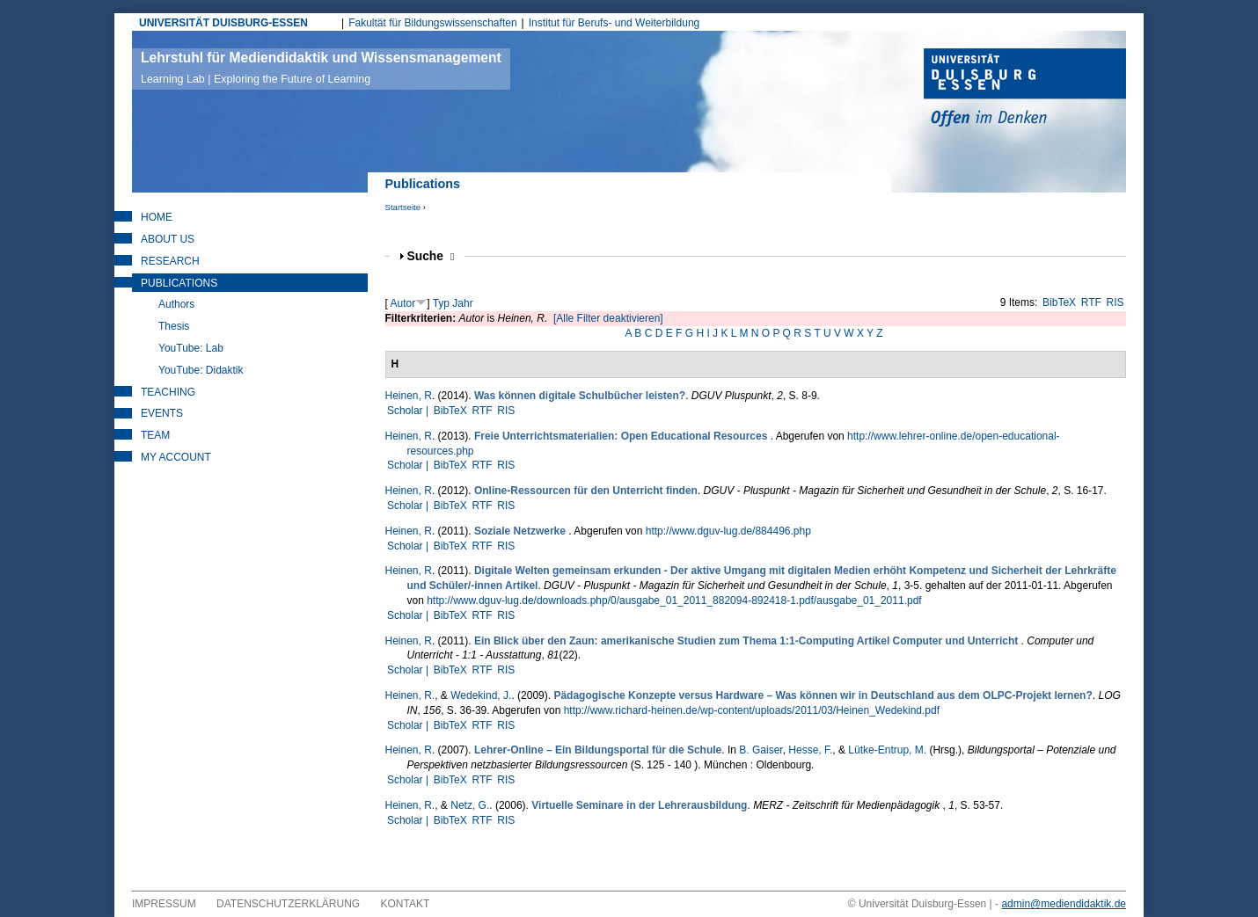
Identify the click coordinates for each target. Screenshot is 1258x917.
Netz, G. (469, 805)
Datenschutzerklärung (288, 904)
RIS (1115, 302)
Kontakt (405, 904)
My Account (176, 457)
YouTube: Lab (190, 348)
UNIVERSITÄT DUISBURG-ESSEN (223, 23)
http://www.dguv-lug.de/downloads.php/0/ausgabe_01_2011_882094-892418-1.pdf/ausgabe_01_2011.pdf (674, 600)
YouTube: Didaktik (201, 370)
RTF (1091, 302)
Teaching (168, 392)
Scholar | (409, 410)
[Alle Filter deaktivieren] (608, 318)
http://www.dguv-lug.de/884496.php (728, 531)
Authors (176, 304)
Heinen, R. (410, 695)
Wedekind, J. (480, 695)
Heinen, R (408, 395)
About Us (167, 239)
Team (155, 435)
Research (170, 261)
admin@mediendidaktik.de (1063, 904)
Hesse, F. (810, 750)
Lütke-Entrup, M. (887, 750)
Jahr (462, 303)
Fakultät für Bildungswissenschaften (432, 23)
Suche (431, 256)
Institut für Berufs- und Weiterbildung (614, 23)
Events (162, 413)
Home (156, 217)
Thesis (173, 326)
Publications (179, 283)
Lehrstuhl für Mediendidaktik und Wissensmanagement (321, 67)
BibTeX (1059, 302)
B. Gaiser (760, 750)
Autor (403, 303)
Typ (441, 303)
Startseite (403, 207)
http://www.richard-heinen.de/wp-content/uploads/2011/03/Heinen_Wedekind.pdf (752, 710)
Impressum (164, 904)
